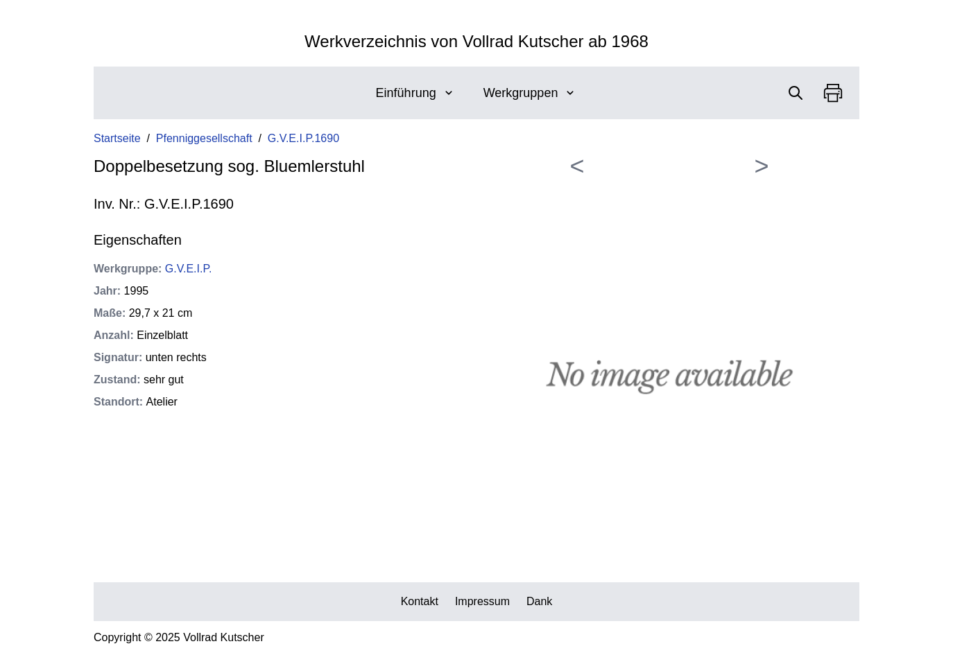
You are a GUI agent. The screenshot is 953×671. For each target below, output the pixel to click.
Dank (539, 601)
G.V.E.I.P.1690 (303, 138)
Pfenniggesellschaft (204, 138)
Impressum (482, 601)
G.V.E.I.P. (188, 268)
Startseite (117, 138)
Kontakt (419, 601)
